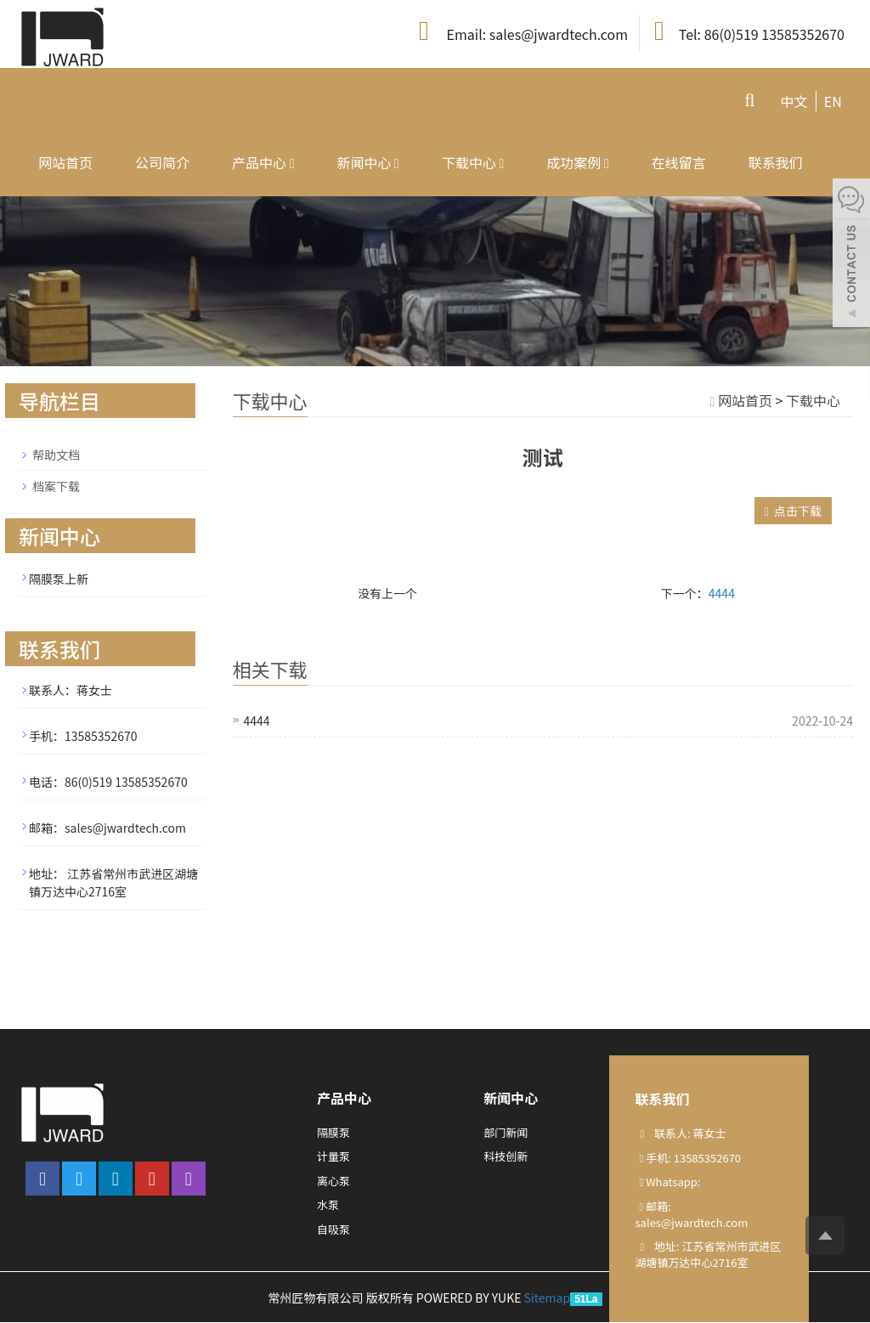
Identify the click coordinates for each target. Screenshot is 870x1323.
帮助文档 (56, 454)
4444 (722, 593)
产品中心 (263, 162)
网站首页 (65, 162)
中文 (793, 101)
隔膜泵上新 (58, 578)
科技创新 (505, 1156)
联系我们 (776, 162)
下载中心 (473, 162)
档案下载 (56, 486)
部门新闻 (505, 1132)
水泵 (328, 1204)
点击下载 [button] (793, 510)
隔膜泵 (333, 1132)
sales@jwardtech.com (692, 1222)
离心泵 (333, 1181)
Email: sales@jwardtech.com (520, 32)
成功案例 (577, 162)
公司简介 (162, 162)
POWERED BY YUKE (470, 1297)
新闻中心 (367, 162)
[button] (292, 162)
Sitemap (547, 1297)
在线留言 (679, 162)
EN (833, 101)
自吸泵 (333, 1229)
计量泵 (333, 1156)
